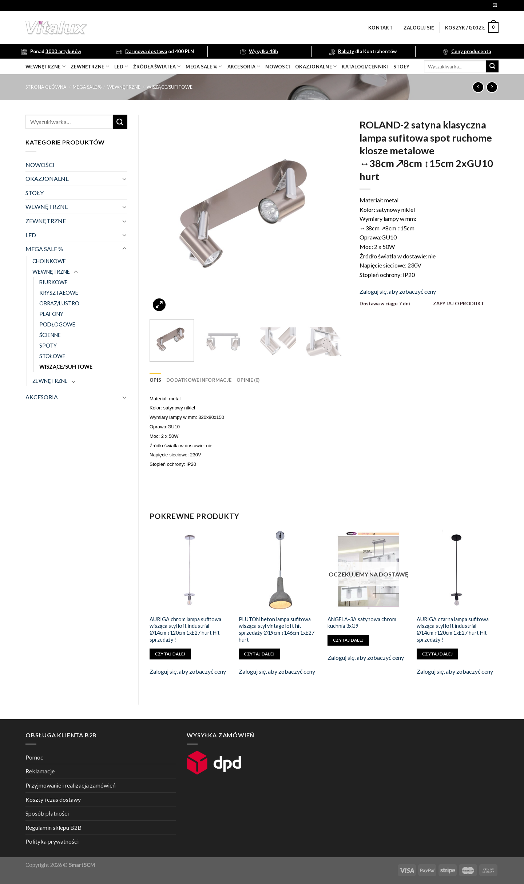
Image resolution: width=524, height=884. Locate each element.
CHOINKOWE (49, 261)
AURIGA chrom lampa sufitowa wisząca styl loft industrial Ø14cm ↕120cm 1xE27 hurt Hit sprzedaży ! (185, 629)
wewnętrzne (45, 66)
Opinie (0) (248, 380)
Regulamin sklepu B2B (53, 827)
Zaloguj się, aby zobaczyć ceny (398, 291)
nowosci (277, 67)
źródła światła (156, 66)
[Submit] (492, 66)
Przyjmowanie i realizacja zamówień (70, 785)
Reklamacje (40, 771)
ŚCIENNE (50, 335)
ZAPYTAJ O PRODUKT (458, 303)
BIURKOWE (53, 282)
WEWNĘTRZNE (123, 87)
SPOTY (48, 345)
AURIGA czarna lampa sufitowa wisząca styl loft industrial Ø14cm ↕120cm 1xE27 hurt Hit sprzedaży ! (453, 629)
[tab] (155, 380)
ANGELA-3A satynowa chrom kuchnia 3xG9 (362, 622)
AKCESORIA (41, 396)
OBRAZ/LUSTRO (59, 303)
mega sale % (204, 66)
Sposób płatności (47, 813)
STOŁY (34, 192)
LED (121, 66)
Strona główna (46, 87)
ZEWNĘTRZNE (45, 220)
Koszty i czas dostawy (53, 799)
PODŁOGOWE (57, 324)
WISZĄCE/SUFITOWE (169, 87)
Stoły (401, 67)
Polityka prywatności (52, 841)
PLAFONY (51, 314)
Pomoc (34, 757)
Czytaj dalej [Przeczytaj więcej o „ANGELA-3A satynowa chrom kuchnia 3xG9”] (348, 640)
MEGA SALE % (87, 87)
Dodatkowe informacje (198, 380)
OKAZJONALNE (316, 66)
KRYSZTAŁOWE (58, 293)
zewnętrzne (90, 66)
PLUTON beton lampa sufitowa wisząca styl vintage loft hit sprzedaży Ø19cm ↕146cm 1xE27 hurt (276, 629)
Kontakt (380, 28)
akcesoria (244, 66)
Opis (155, 380)
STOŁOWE (52, 356)
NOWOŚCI (40, 164)
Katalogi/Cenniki (365, 67)
